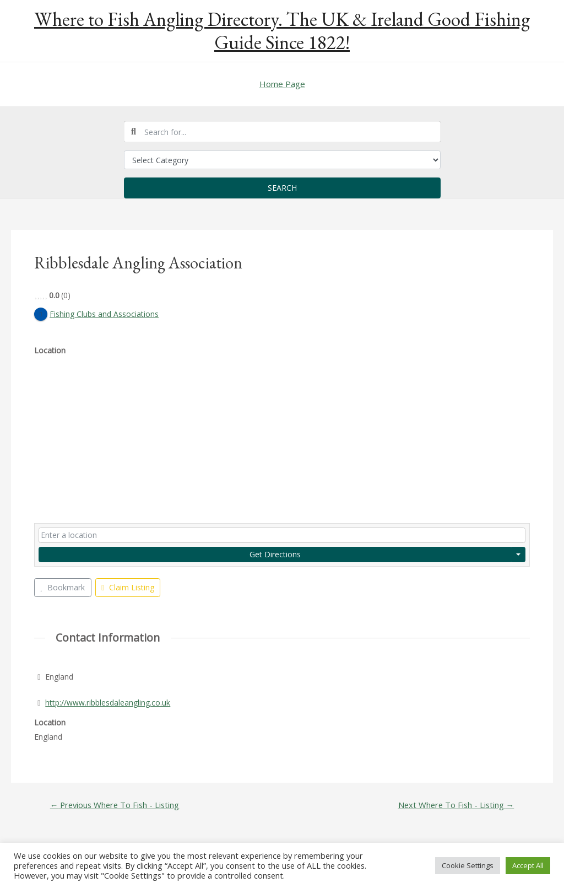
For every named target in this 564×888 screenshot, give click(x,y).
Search (282, 187)
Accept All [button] (528, 865)
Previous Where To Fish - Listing (115, 805)
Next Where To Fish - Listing (455, 805)
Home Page (282, 83)
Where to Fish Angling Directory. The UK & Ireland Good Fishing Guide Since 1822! (282, 31)
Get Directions (275, 554)
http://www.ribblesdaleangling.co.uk (107, 702)
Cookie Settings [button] (468, 865)
